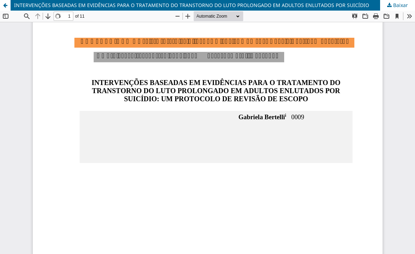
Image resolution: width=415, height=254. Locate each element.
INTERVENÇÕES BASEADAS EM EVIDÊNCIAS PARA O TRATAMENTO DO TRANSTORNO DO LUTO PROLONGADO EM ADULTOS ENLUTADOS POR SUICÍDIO (191, 5)
